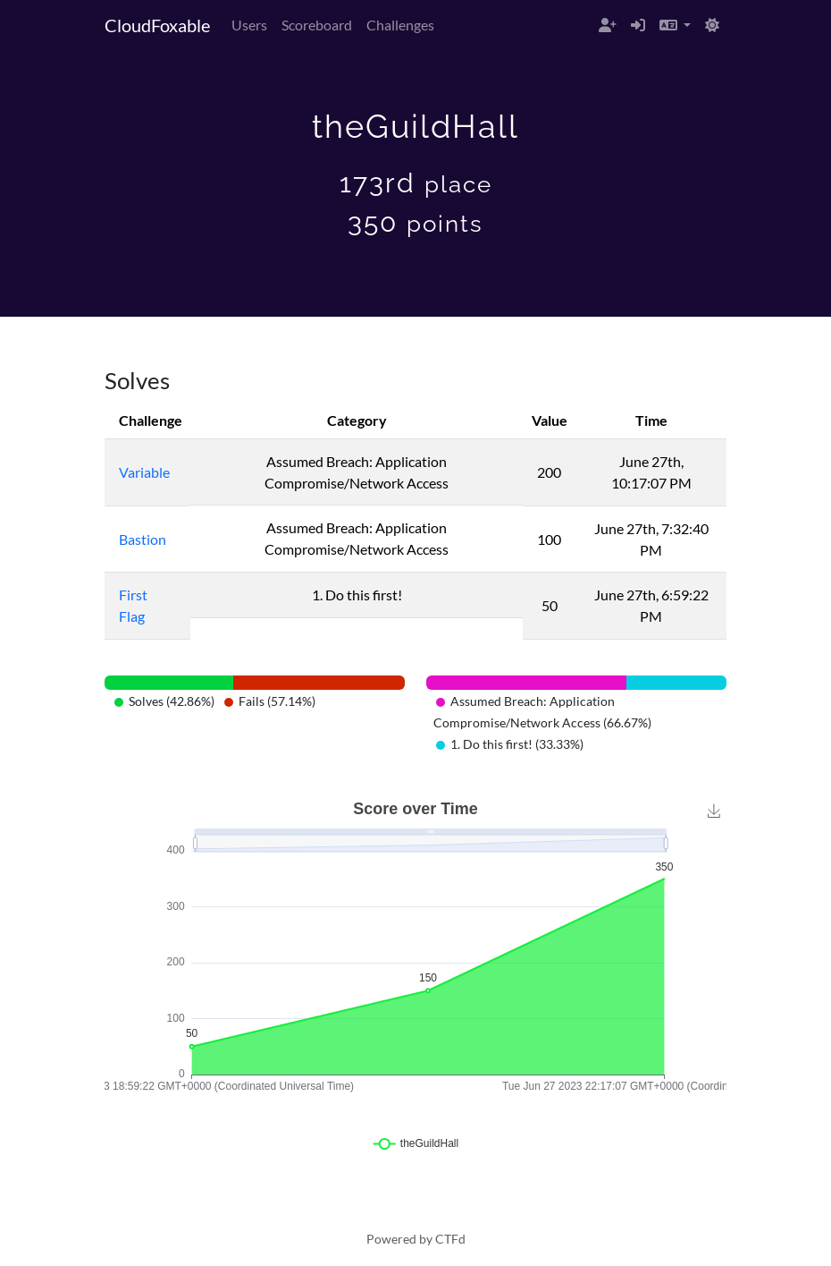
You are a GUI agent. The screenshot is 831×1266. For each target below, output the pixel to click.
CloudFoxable (157, 25)
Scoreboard (316, 24)
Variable (144, 471)
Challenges (400, 24)
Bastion (142, 539)
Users (249, 24)
